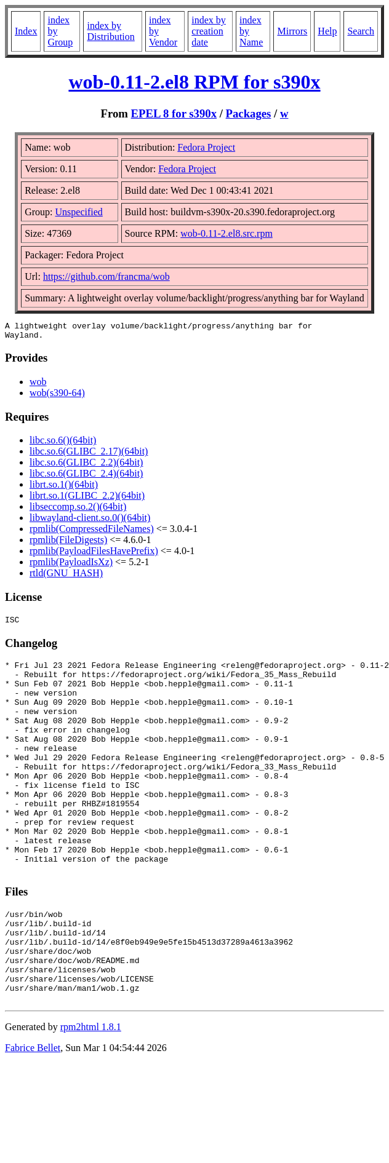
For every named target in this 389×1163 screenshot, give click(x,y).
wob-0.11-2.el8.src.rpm (226, 233)
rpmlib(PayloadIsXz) (71, 565)
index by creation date (208, 31)
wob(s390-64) (57, 396)
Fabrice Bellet (32, 1114)
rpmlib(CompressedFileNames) (92, 532)
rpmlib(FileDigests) (68, 543)
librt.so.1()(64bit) (64, 488)
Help (327, 31)
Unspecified (79, 212)
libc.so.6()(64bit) (63, 444)
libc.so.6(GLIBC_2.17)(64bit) (89, 455)
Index (26, 31)
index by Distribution (110, 31)
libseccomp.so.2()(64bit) (78, 510)
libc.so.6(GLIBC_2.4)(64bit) (86, 477)
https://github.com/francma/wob (106, 276)
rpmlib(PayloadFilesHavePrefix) (94, 554)
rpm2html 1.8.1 (90, 1093)
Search (360, 31)
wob (38, 385)
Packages (248, 113)
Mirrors (292, 31)
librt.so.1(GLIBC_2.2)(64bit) (87, 499)
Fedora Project (206, 147)
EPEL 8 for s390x (174, 113)
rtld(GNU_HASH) (66, 576)
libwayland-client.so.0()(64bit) (90, 521)
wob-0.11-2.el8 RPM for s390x (194, 82)
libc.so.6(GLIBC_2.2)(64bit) (86, 466)
